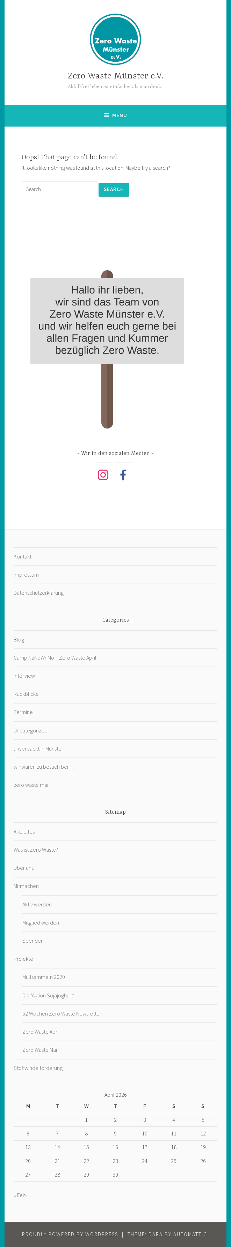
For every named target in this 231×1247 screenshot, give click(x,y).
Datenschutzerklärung (39, 592)
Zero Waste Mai (39, 1049)
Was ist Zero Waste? (36, 849)
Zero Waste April (41, 1031)
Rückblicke (26, 693)
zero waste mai (31, 784)
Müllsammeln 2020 (43, 976)
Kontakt (22, 556)
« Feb (20, 1195)
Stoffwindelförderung (38, 1067)
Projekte (23, 958)
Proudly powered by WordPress (70, 1234)
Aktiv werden (37, 904)
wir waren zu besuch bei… (44, 766)
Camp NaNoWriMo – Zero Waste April (55, 657)
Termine (23, 711)
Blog (19, 639)
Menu (119, 115)
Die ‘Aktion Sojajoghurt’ (48, 995)
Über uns (24, 867)
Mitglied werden (40, 922)
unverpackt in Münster (38, 748)
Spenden (33, 940)
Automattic (190, 1234)
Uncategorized (31, 730)
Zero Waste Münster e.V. (116, 76)
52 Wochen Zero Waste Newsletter (61, 1013)
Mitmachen (26, 885)
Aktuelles (24, 831)
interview (24, 675)
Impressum (26, 574)
